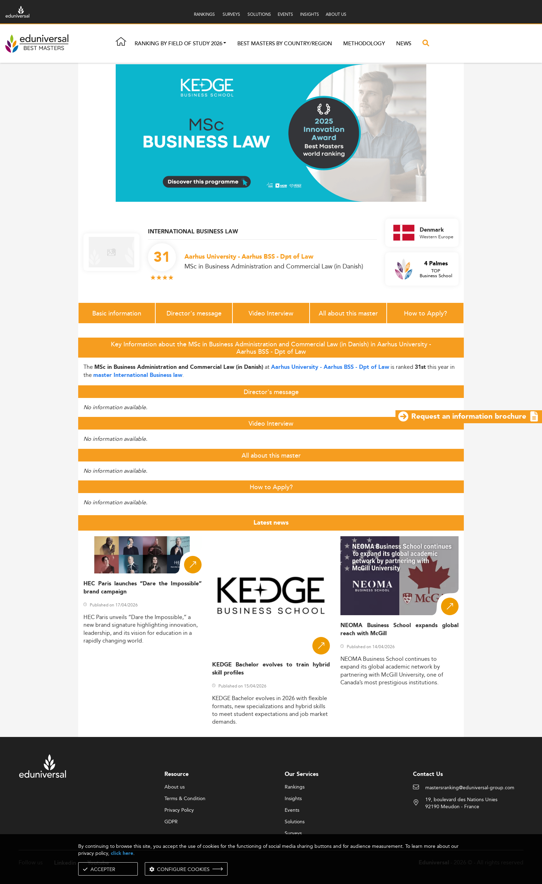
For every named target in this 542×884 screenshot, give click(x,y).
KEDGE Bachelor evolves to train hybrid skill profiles (271, 668)
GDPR (171, 821)
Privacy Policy (179, 810)
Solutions (295, 821)
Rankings (295, 787)
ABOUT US (336, 14)
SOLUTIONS (259, 14)
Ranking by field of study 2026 (178, 43)
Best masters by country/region (284, 44)
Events (292, 810)
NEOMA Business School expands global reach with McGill (399, 629)
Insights (293, 798)
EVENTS (285, 14)
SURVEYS (231, 14)
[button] (224, 43)
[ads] (271, 132)
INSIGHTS (309, 14)
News (403, 44)
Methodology (364, 44)
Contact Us (428, 774)
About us (174, 787)
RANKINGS (204, 14)
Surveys (293, 833)
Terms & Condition (184, 798)
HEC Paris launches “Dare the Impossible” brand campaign (142, 587)
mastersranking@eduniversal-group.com (469, 787)
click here (122, 853)
